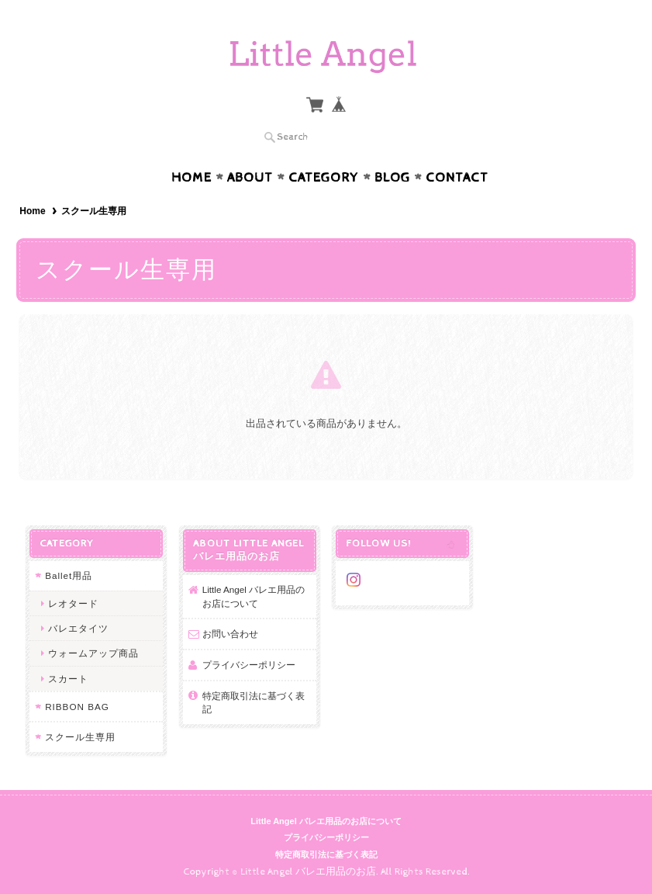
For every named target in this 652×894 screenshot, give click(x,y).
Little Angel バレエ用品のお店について (253, 596)
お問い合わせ (230, 634)
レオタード (73, 603)
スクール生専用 (80, 737)
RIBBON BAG (77, 707)
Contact (457, 177)
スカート (68, 679)
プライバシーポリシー (248, 665)
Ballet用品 (68, 575)
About (250, 177)
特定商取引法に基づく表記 (253, 703)
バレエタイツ (78, 628)
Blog (392, 177)
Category (323, 177)
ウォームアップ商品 (93, 653)
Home (191, 177)
